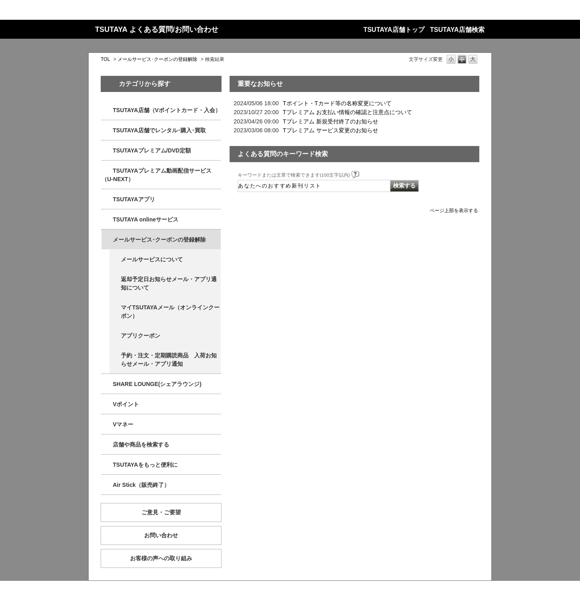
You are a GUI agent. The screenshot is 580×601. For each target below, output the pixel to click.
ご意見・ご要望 (161, 512)
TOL (105, 59)
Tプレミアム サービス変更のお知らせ (330, 130)
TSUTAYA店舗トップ (393, 29)
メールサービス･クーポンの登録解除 (157, 59)
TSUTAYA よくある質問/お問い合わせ (156, 29)
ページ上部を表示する (454, 210)
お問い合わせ (161, 535)
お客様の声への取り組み (161, 558)
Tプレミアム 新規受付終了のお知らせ (330, 121)
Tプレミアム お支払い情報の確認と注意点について (347, 112)
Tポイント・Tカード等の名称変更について (337, 103)
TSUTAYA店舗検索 (457, 29)
